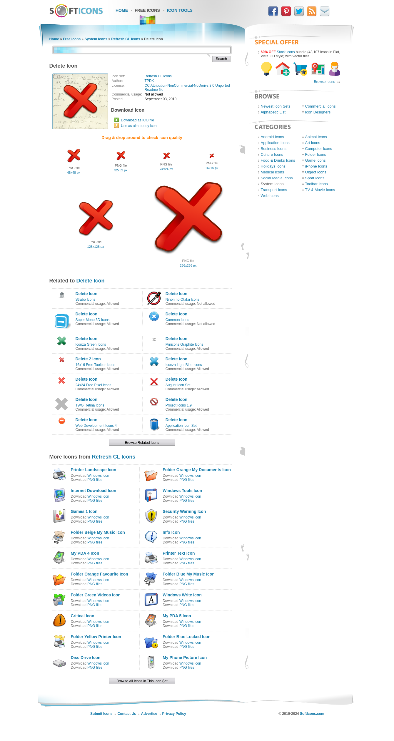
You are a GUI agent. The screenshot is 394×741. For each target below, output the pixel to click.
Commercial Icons (320, 106)
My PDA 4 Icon (85, 553)
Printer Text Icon (179, 553)
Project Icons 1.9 (179, 405)
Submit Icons (101, 714)
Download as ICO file (137, 120)
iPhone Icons (316, 166)
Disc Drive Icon (86, 657)
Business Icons (273, 148)
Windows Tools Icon (182, 490)
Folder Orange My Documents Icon (197, 469)
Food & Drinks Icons (278, 160)
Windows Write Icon (182, 595)
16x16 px (211, 168)
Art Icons (312, 142)
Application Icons (275, 142)
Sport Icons (315, 178)
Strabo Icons (85, 299)
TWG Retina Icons (90, 405)
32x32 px (121, 170)
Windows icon (98, 476)
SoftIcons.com (312, 714)
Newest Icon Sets (276, 106)
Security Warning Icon (184, 511)
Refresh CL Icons (125, 39)
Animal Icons (316, 137)
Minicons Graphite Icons (184, 344)
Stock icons (286, 52)
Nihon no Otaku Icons (182, 299)
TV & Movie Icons (320, 190)
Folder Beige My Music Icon (98, 532)
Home (122, 10)
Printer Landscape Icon (93, 469)
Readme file (154, 90)
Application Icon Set (181, 426)
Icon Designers (318, 112)
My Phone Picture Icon (185, 657)
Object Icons (315, 172)
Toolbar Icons (316, 184)
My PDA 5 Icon (177, 615)
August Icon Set (178, 385)
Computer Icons (318, 148)
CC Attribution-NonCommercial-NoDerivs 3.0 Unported (187, 85)
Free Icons (147, 10)
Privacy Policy (174, 714)
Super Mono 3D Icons (93, 320)
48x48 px (73, 172)
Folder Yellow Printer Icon (96, 636)
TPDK (149, 81)
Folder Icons (315, 154)
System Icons (96, 39)
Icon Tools (180, 10)
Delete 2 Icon (88, 359)
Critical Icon (82, 615)
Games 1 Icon (84, 511)
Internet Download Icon (93, 490)
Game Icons (315, 160)
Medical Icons (272, 172)
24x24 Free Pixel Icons (93, 385)
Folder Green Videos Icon (96, 595)
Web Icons (270, 195)
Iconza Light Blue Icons (184, 365)
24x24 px (166, 169)
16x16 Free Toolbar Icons (95, 365)
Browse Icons (324, 82)
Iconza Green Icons (91, 344)
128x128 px (95, 246)
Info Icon (171, 532)
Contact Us (126, 714)
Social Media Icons (277, 178)
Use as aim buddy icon (138, 126)
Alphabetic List (273, 112)
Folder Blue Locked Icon (187, 636)
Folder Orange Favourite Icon (99, 574)
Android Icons (272, 137)
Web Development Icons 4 (96, 426)
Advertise (149, 714)
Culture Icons (272, 154)
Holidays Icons (273, 166)
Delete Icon (90, 281)
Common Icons (177, 320)
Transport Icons (274, 190)
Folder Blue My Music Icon (189, 574)
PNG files (94, 480)
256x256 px (188, 265)
